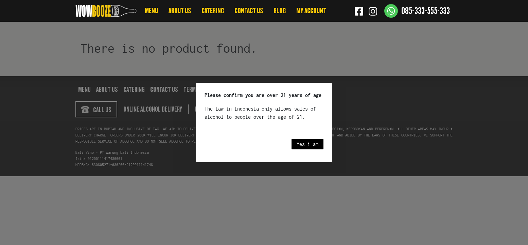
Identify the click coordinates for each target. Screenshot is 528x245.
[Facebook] (359, 11)
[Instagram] (373, 11)
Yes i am (307, 144)
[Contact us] (417, 11)
